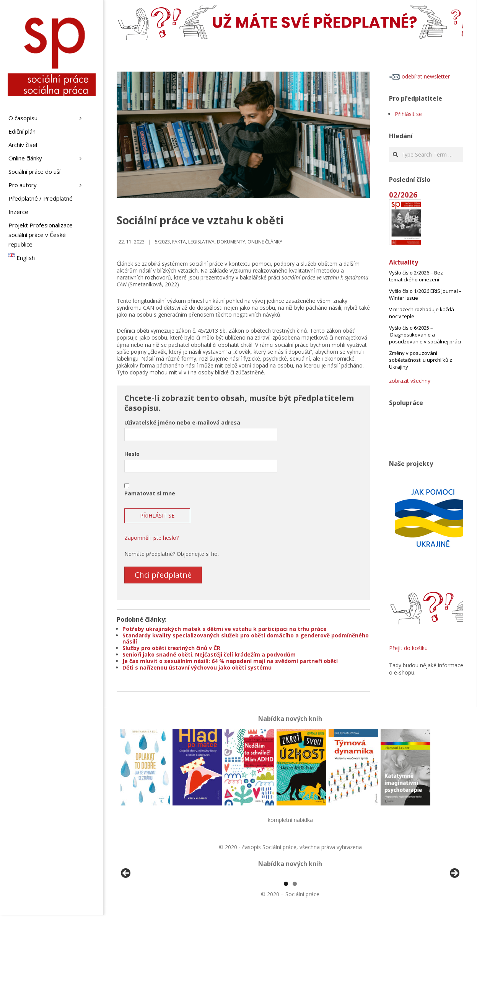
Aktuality (403, 262)
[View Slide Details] (147, 920)
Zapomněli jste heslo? (151, 537)
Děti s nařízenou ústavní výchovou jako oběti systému (197, 667)
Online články (264, 241)
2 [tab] (295, 972)
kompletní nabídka (290, 819)
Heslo (132, 453)
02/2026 (403, 194)
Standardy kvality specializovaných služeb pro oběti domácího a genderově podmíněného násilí (245, 638)
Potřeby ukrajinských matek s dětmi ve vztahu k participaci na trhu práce (224, 628)
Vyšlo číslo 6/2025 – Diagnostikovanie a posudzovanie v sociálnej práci (425, 334)
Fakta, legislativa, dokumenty (208, 241)
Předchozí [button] (126, 917)
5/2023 (162, 241)
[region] (290, 920)
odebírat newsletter (419, 76)
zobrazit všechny (409, 380)
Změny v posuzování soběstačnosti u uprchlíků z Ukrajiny (420, 360)
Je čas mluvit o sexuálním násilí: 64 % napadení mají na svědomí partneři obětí (230, 660)
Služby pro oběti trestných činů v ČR (171, 648)
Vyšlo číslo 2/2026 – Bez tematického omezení (416, 276)
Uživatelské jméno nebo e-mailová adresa (182, 422)
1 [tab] (286, 972)
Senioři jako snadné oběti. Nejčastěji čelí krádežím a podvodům (209, 654)
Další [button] (454, 917)
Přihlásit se (408, 114)
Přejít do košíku (408, 648)
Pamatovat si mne (149, 493)
